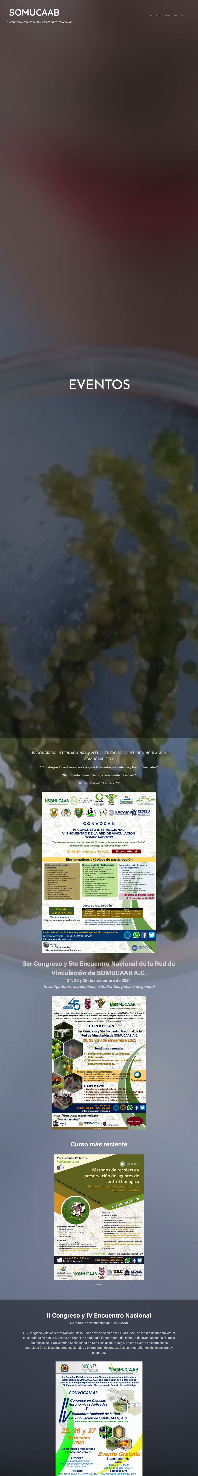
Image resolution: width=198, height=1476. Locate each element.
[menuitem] (165, 15)
